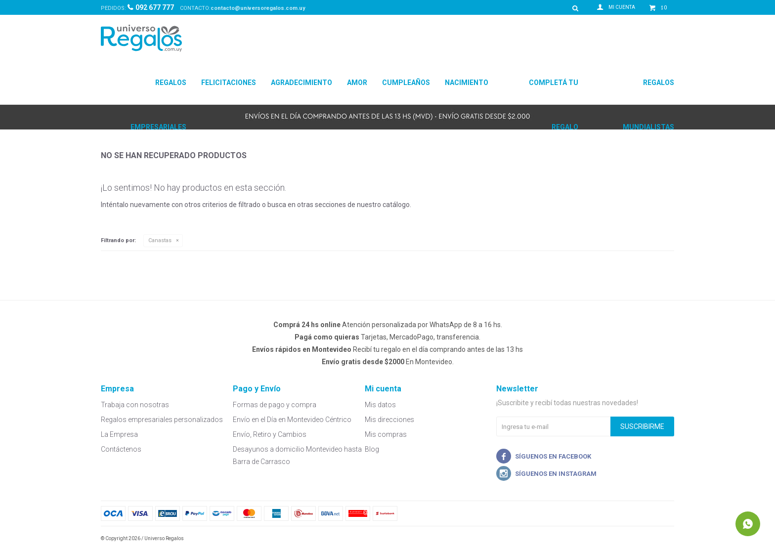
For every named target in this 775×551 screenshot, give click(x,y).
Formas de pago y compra (274, 405)
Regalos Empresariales (158, 92)
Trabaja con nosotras (135, 405)
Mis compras (386, 434)
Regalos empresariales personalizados (162, 420)
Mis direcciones (389, 420)
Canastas (160, 240)
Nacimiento (466, 82)
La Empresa (119, 434)
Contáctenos (121, 449)
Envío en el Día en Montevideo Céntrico (292, 420)
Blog (372, 449)
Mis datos (380, 405)
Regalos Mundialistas (648, 92)
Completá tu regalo (553, 92)
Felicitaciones (228, 82)
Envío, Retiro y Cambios (269, 434)
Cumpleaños (406, 82)
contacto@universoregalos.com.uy (258, 8)
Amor (357, 82)
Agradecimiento (301, 82)
